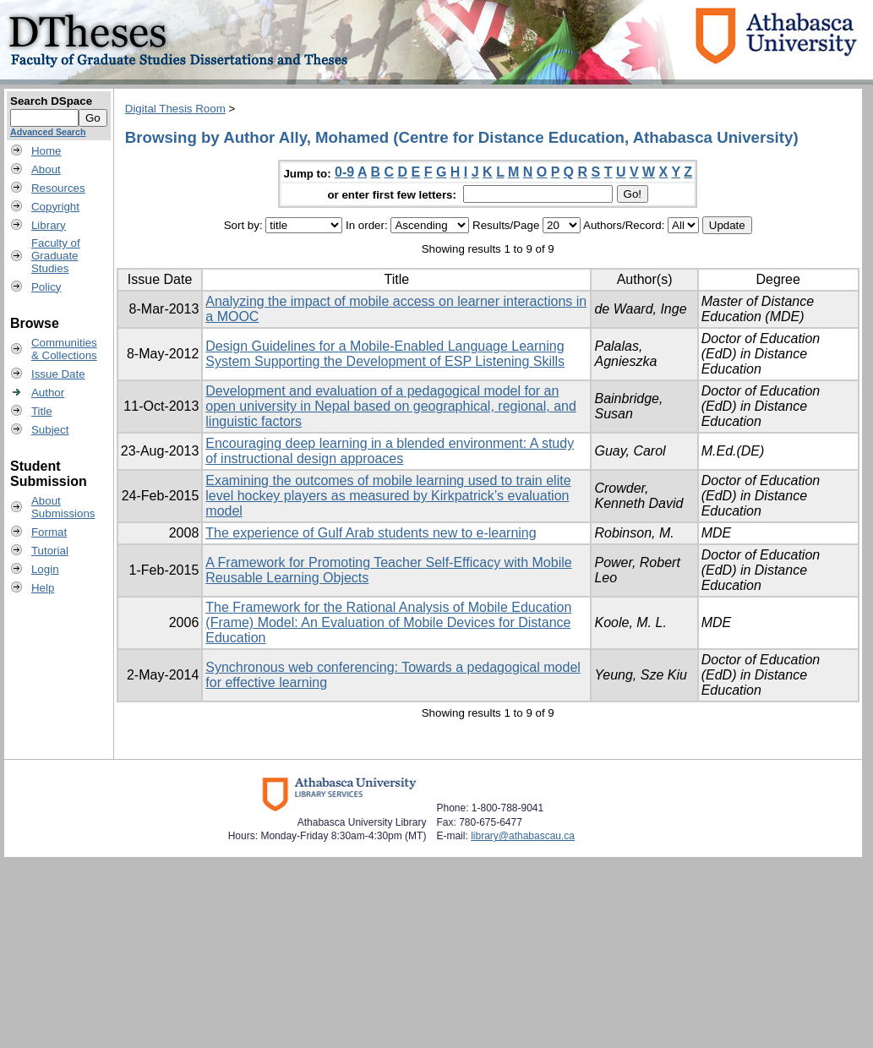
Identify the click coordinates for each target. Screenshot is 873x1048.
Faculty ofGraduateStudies (55, 256)
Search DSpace (51, 101)
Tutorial (49, 550)
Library (48, 225)
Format (49, 532)
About (46, 169)
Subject (49, 429)
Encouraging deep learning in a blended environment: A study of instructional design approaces (389, 451)
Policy (46, 287)
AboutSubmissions (63, 507)
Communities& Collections (64, 349)
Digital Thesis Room (175, 108)
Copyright (55, 206)
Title (41, 411)
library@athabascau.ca (523, 836)
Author (47, 392)
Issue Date (58, 374)
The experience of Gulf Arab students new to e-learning (370, 533)
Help (42, 587)
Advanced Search (47, 132)
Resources (58, 188)
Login (45, 569)
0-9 (344, 172)
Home (46, 151)
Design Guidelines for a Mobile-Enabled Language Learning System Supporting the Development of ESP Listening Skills (385, 353)
